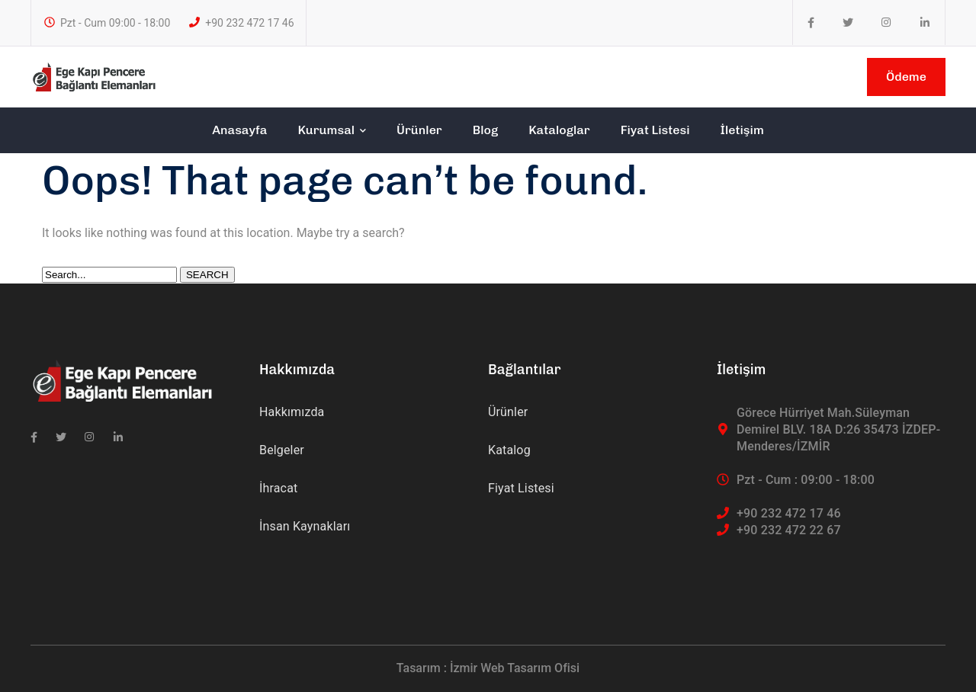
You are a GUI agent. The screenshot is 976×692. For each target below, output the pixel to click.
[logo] (93, 76)
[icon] (810, 23)
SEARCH (207, 274)
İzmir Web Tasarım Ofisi (515, 668)
